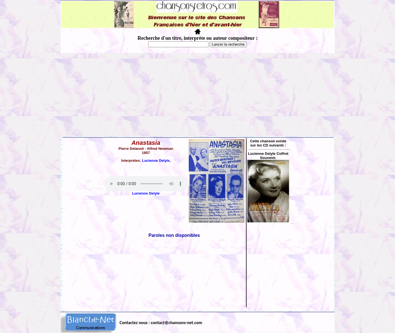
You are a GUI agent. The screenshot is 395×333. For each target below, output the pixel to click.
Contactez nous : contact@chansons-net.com (161, 322)
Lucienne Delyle (156, 160)
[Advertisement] (197, 95)
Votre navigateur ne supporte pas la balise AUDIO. (146, 183)
